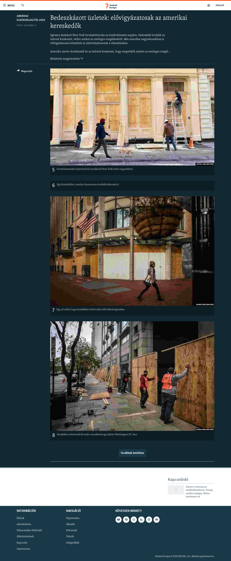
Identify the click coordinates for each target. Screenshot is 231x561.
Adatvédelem (24, 524)
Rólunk (20, 518)
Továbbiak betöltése (132, 453)
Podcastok (71, 530)
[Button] (24, 71)
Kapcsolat (22, 542)
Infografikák (72, 542)
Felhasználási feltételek (29, 530)
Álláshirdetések (25, 536)
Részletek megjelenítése (66, 58)
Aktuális (70, 524)
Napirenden (72, 518)
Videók (70, 536)
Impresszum (23, 549)
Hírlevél (220, 5)
